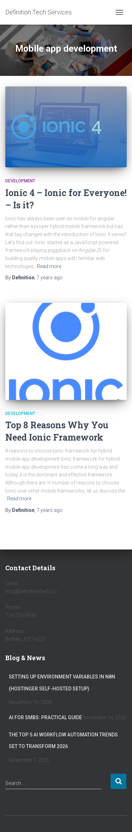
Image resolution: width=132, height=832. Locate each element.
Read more (49, 266)
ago (50, 277)
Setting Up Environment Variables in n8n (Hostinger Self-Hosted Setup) (62, 682)
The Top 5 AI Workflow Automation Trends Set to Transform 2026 (63, 740)
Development (20, 180)
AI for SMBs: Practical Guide (45, 717)
